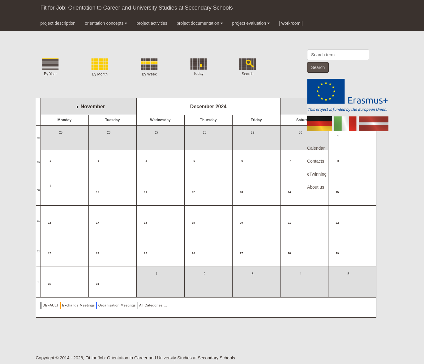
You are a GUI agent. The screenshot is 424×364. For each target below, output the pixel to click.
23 (49, 253)
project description (58, 23)
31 (97, 283)
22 (337, 222)
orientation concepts (106, 23)
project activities (151, 23)
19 (193, 222)
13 (241, 192)
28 (289, 253)
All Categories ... (153, 305)
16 (49, 222)
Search (318, 67)
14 (289, 192)
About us (315, 187)
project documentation (200, 23)
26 (193, 253)
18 (145, 222)
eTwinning (317, 174)
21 (289, 222)
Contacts (315, 161)
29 (337, 253)
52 (38, 251)
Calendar (316, 148)
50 (38, 190)
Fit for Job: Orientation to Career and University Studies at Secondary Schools (137, 8)
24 (97, 253)
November (90, 106)
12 (193, 192)
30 (49, 283)
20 (241, 222)
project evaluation (251, 23)
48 (38, 137)
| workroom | (291, 23)
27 (241, 253)
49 (38, 162)
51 (38, 220)
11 (145, 192)
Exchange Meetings (78, 305)
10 (97, 192)
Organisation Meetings (117, 305)
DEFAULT (51, 305)
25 (145, 253)
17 (97, 222)
